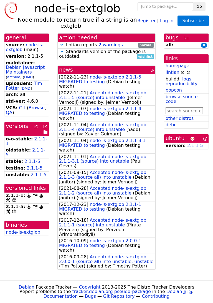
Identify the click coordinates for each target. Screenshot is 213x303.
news (66, 70)
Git (22, 107)
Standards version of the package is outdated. (106, 54)
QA (9, 112)
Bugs (90, 296)
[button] (61, 44)
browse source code (182, 99)
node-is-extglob (23, 232)
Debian (26, 287)
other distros (180, 118)
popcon (174, 90)
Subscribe (193, 20)
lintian (172, 72)
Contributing (156, 296)
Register (147, 20)
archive (13, 77)
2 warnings (110, 44)
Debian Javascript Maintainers (25, 70)
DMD (28, 77)
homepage (177, 65)
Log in (166, 20)
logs (186, 79)
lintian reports (106, 45)
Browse (37, 107)
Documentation (61, 296)
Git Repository (119, 296)
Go (199, 6)
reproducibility (181, 83)
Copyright (89, 287)
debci (172, 124)
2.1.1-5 (32, 161)
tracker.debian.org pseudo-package (111, 291)
